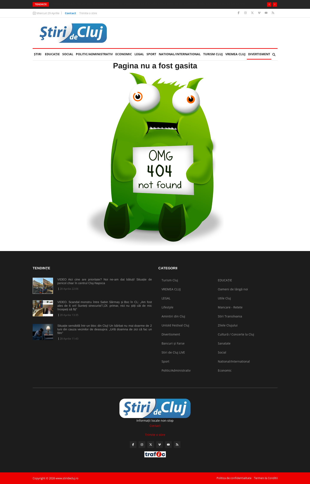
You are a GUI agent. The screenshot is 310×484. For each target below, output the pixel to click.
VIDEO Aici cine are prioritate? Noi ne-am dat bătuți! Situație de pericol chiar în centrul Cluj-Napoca (104, 281)
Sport (151, 54)
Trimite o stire (88, 13)
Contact (70, 13)
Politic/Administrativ (94, 54)
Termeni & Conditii (266, 478)
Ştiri (37, 54)
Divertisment (259, 54)
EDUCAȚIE (53, 52)
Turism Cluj (213, 54)
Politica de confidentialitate (234, 478)
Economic (123, 54)
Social (67, 54)
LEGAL (139, 54)
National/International (180, 54)
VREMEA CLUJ (235, 54)
